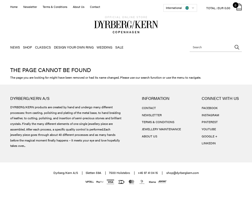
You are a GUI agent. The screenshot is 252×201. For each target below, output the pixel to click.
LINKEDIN (209, 143)
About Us (78, 7)
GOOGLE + (209, 136)
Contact (95, 7)
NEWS (15, 47)
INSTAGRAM (210, 115)
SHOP (27, 47)
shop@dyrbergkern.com (182, 172)
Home (14, 7)
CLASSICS (43, 47)
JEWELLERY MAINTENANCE (161, 129)
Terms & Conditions (55, 7)
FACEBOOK (210, 107)
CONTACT (149, 107)
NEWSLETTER (152, 115)
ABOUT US (149, 136)
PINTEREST (210, 122)
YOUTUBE (209, 129)
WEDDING (104, 47)
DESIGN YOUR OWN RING (74, 47)
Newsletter (30, 7)
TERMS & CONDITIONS (158, 122)
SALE (119, 47)
